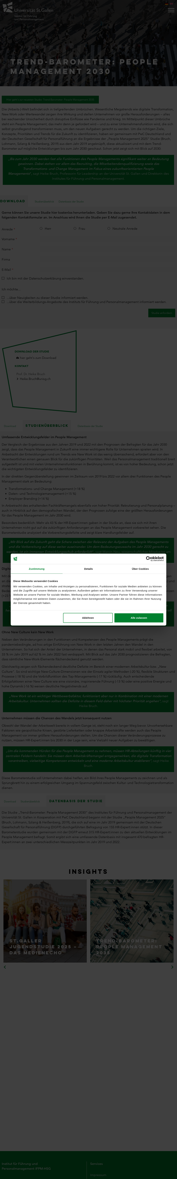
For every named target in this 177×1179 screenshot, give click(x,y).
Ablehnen (88, 617)
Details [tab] (88, 568)
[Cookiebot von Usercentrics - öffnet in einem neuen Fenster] (148, 558)
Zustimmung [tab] (37, 568)
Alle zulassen (139, 617)
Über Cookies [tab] (140, 568)
